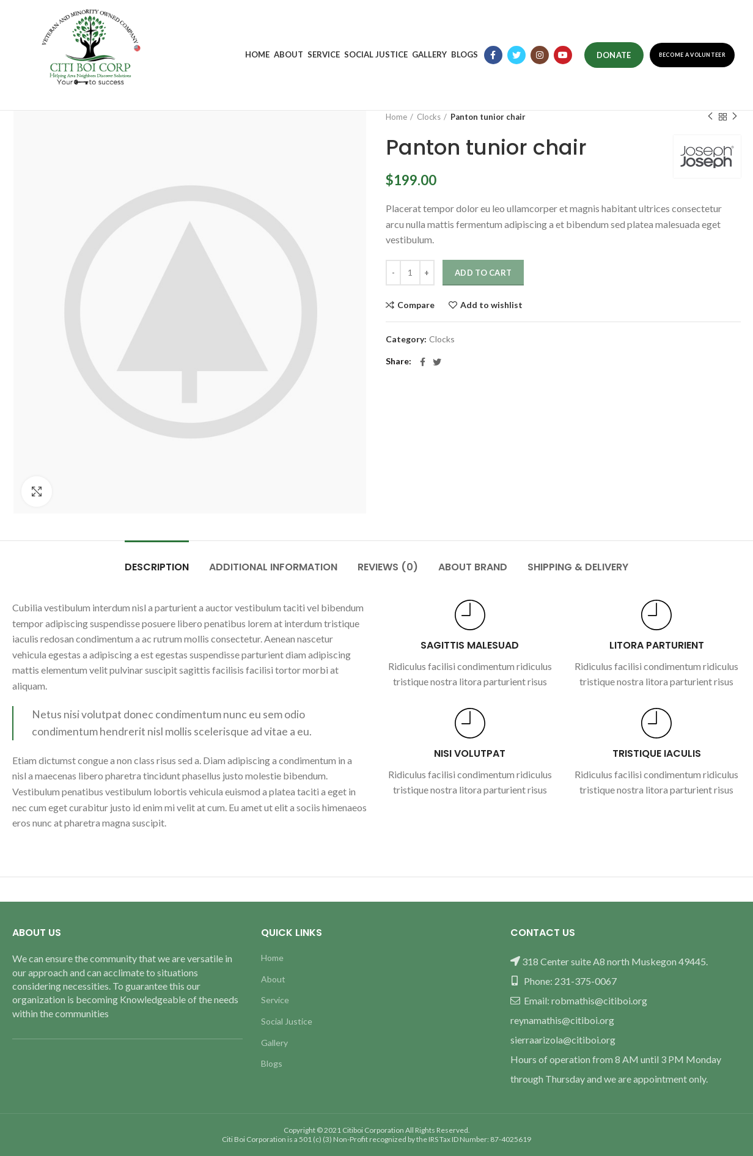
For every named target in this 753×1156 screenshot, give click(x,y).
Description (157, 567)
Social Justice (286, 1021)
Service (275, 1000)
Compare (416, 305)
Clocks (429, 117)
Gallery (274, 1042)
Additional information (273, 567)
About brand (472, 567)
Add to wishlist (491, 305)
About (273, 979)
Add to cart (483, 273)
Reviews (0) (388, 567)
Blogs (271, 1063)
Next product (734, 116)
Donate (614, 55)
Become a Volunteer (692, 54)
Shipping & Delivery (577, 567)
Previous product (710, 116)
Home (396, 117)
